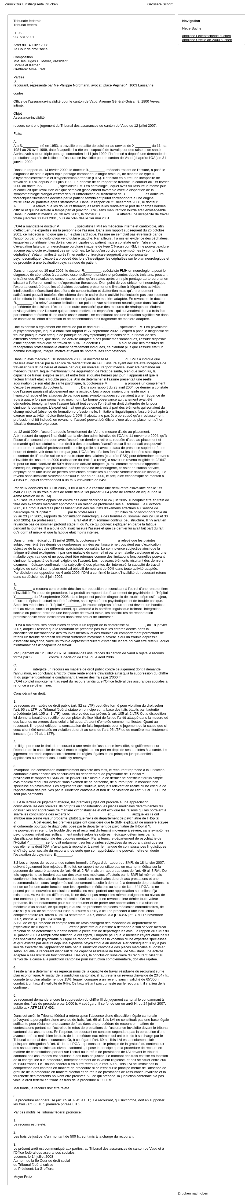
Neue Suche (192, 28)
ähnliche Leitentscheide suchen (206, 36)
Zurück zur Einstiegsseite (24, 4)
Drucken (51, 4)
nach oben (200, 1193)
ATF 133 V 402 (42, 1007)
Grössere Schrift (160, 4)
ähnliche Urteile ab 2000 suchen (207, 40)
